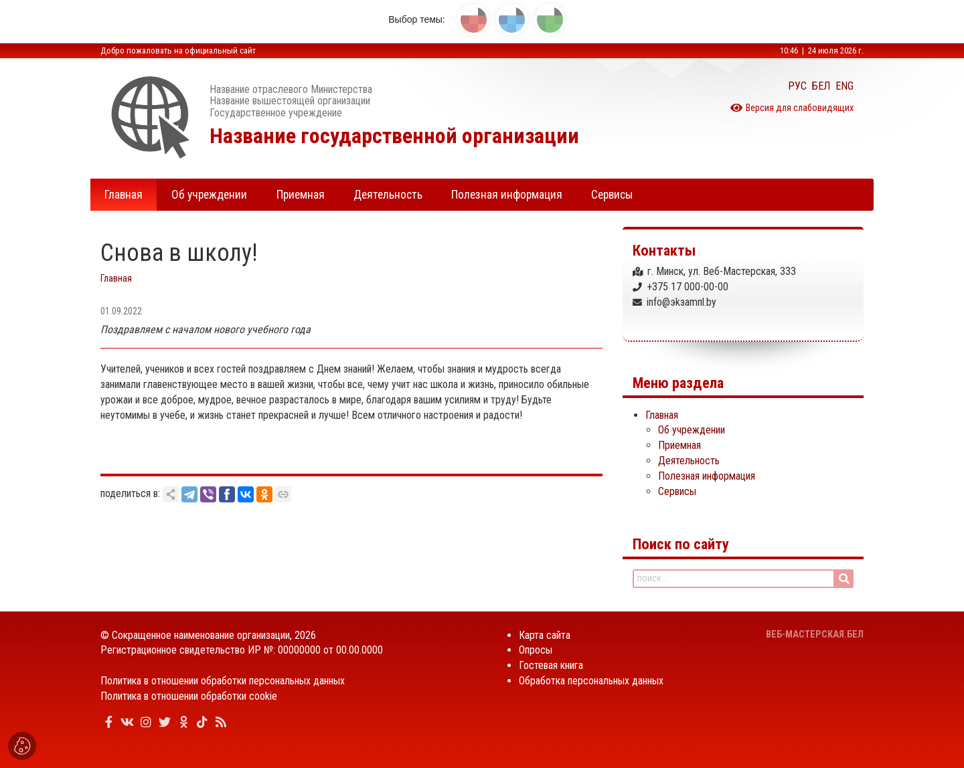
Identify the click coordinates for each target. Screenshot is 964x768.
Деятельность (689, 460)
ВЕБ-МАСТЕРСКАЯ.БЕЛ (815, 634)
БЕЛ (821, 86)
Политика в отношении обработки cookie (188, 696)
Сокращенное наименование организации (201, 635)
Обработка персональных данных (591, 680)
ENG (844, 86)
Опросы (535, 650)
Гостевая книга (551, 665)
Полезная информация (706, 476)
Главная (116, 278)
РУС (797, 86)
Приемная (679, 445)
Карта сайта (544, 635)
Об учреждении (691, 429)
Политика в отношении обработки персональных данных (222, 680)
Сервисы (677, 491)
